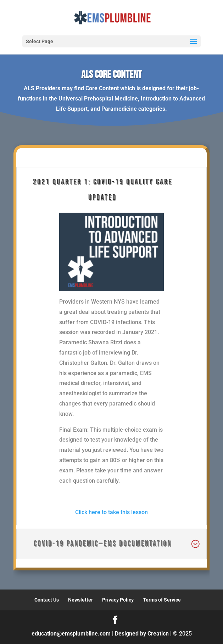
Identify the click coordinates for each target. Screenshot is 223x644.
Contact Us (46, 600)
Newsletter (80, 600)
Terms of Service (162, 600)
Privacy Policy (118, 600)
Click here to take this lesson (111, 512)
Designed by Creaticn (142, 633)
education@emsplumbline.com (71, 633)
